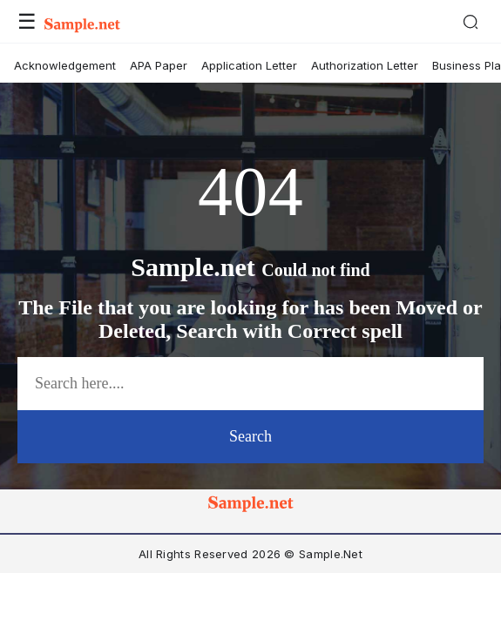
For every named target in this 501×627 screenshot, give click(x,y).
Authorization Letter (364, 65)
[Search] (470, 21)
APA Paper (158, 65)
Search (250, 436)
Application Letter (249, 65)
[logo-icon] (251, 506)
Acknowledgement (65, 65)
